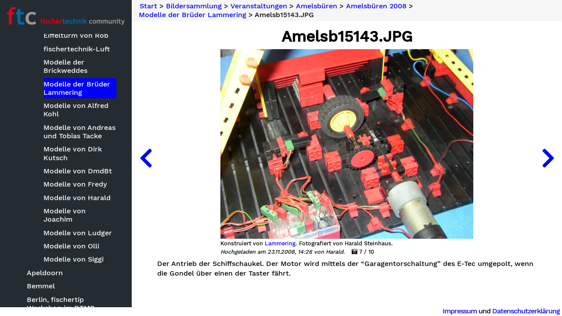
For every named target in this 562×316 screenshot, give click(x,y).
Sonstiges (34, 132)
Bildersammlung (37, 78)
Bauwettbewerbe (47, 106)
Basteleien (36, 92)
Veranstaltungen (46, 146)
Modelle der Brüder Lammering (76, 292)
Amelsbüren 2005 (65, 186)
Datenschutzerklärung (526, 311)
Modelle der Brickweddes (65, 270)
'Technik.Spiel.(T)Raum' (66, 159)
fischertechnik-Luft (76, 252)
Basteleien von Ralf (76, 212)
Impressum (460, 311)
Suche (20, 49)
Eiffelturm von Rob (75, 239)
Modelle (32, 119)
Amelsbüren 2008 (65, 199)
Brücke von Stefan (75, 226)
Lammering (280, 244)
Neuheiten (27, 63)
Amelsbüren (47, 173)
